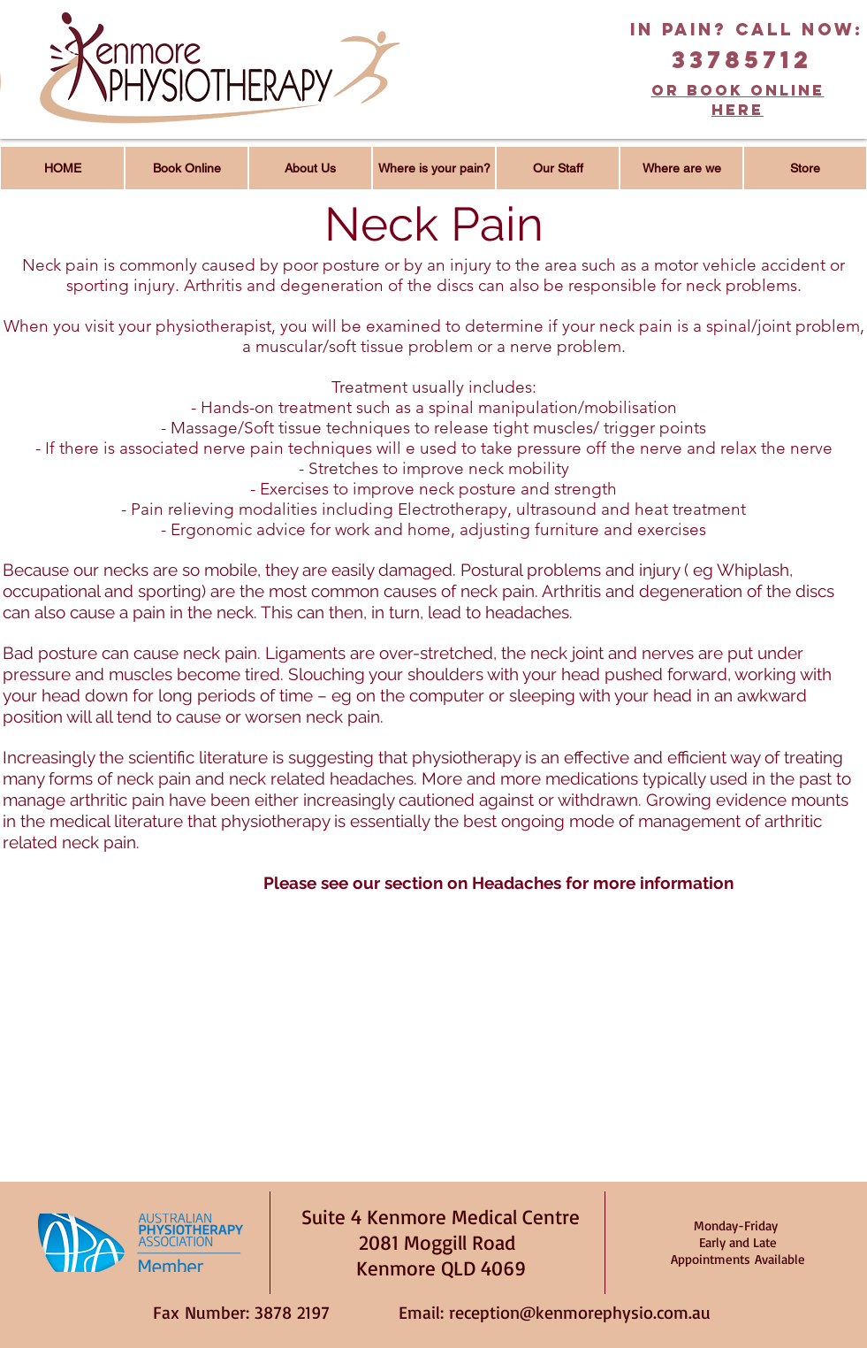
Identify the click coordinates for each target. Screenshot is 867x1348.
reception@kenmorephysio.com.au (580, 1312)
